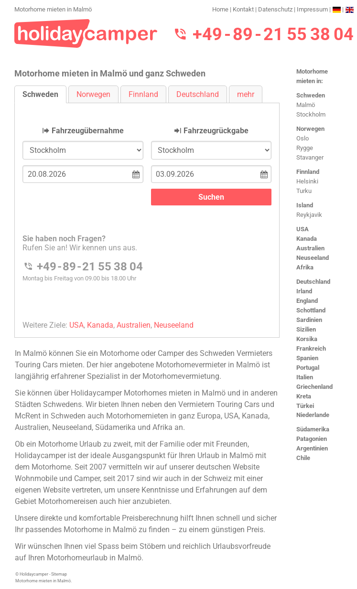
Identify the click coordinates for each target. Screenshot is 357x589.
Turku (304, 190)
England (307, 300)
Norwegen (310, 128)
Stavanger (310, 157)
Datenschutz (275, 9)
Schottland (310, 310)
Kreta (303, 396)
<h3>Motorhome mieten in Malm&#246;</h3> (147, 212)
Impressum (312, 9)
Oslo (302, 138)
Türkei (305, 405)
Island (304, 205)
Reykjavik (309, 214)
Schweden (310, 95)
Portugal (307, 367)
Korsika (306, 339)
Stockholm (310, 114)
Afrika (305, 267)
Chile (303, 457)
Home (220, 9)
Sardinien (309, 319)
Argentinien (312, 448)
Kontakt (243, 9)
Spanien (307, 358)
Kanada (306, 238)
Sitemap (59, 574)
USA (302, 229)
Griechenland (314, 386)
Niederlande (312, 414)
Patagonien (311, 438)
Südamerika (312, 429)
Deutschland (313, 281)
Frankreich (311, 348)
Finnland (307, 171)
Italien (304, 377)
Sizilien (306, 329)
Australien (310, 248)
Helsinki (307, 181)
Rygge (304, 147)
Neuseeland (312, 257)
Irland (304, 291)
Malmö (305, 104)
